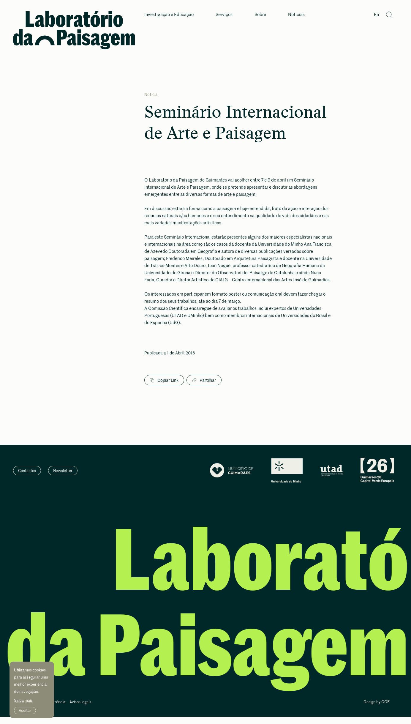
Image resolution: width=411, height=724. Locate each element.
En (376, 14)
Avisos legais (80, 702)
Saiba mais (23, 700)
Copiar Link (164, 380)
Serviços (224, 14)
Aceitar (25, 710)
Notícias (296, 14)
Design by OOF (376, 702)
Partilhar (204, 380)
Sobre (260, 14)
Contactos (27, 470)
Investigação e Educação (169, 14)
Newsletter (62, 470)
